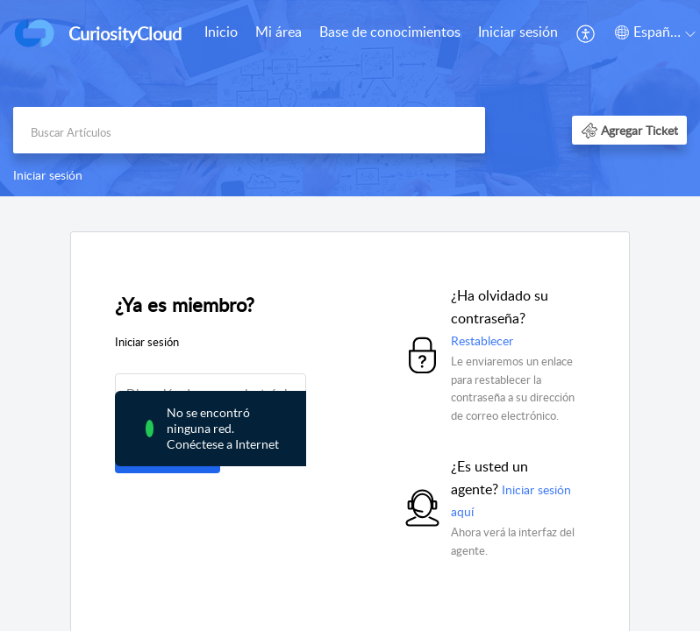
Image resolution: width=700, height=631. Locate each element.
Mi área (278, 31)
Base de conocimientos (390, 31)
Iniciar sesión (518, 31)
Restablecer (482, 340)
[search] (249, 130)
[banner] (350, 98)
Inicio (221, 31)
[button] (586, 33)
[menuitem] (221, 33)
